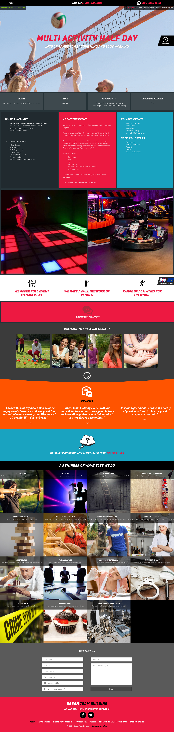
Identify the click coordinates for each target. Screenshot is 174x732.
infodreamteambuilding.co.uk (94, 708)
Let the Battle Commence (135, 133)
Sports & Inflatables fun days (113, 722)
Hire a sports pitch (146, 8)
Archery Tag (22, 474)
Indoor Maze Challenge (152, 474)
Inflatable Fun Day (132, 130)
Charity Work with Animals (109, 518)
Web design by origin (99, 726)
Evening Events (137, 722)
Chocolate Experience (109, 561)
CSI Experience (22, 604)
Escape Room (109, 474)
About (32, 722)
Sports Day (130, 128)
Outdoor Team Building (86, 722)
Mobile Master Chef (153, 518)
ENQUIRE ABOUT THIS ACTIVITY (87, 317)
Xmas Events (44, 722)
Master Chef (21, 561)
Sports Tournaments (164, 8)
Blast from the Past (133, 123)
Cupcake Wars (65, 604)
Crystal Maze (131, 126)
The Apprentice (65, 561)
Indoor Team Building (62, 722)
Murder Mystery (152, 561)
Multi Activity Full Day (66, 518)
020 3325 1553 (70, 708)
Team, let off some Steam (108, 604)
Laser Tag (66, 474)
